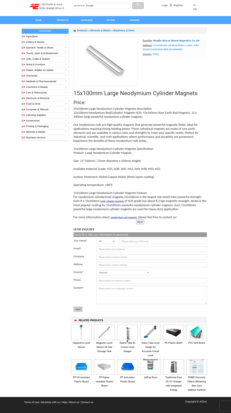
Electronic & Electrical (46, 98)
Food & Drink (46, 103)
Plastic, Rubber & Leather (46, 70)
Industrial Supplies (46, 115)
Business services (46, 137)
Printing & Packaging (46, 126)
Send (78, 309)
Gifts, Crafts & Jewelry (46, 58)
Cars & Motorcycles (46, 92)
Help (64, 402)
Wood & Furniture (46, 64)
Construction (46, 120)
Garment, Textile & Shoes (46, 47)
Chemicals (46, 75)
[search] (101, 6)
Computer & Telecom (46, 109)
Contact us (87, 402)
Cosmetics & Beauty (46, 87)
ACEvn (203, 401)
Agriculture (46, 36)
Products (82, 30)
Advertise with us (50, 402)
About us (74, 402)
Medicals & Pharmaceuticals (46, 81)
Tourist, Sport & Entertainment (46, 53)
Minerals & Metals (46, 131)
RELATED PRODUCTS (91, 320)
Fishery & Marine (46, 42)
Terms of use (31, 402)
